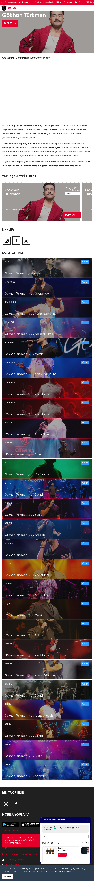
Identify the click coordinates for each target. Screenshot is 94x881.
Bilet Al (62, 855)
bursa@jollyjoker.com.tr (15, 860)
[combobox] (65, 836)
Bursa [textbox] (46, 837)
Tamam (7, 877)
